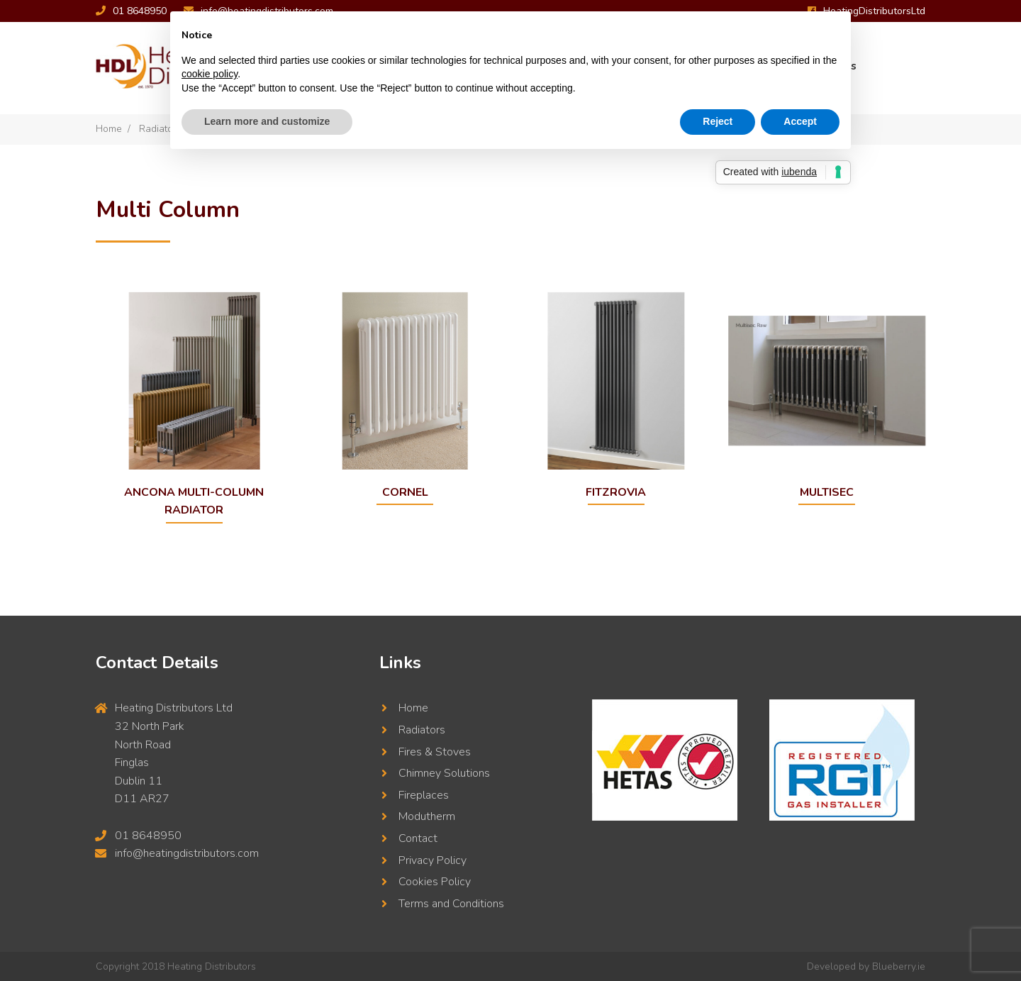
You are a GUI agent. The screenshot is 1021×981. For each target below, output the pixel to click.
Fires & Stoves (434, 751)
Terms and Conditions (451, 903)
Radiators (421, 730)
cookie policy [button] (210, 73)
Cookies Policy (434, 881)
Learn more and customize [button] (267, 121)
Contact (417, 838)
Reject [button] (717, 121)
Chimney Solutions (444, 773)
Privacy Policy (432, 860)
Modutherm (426, 816)
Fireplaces (423, 794)
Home (109, 128)
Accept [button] (800, 121)
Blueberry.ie (898, 966)
